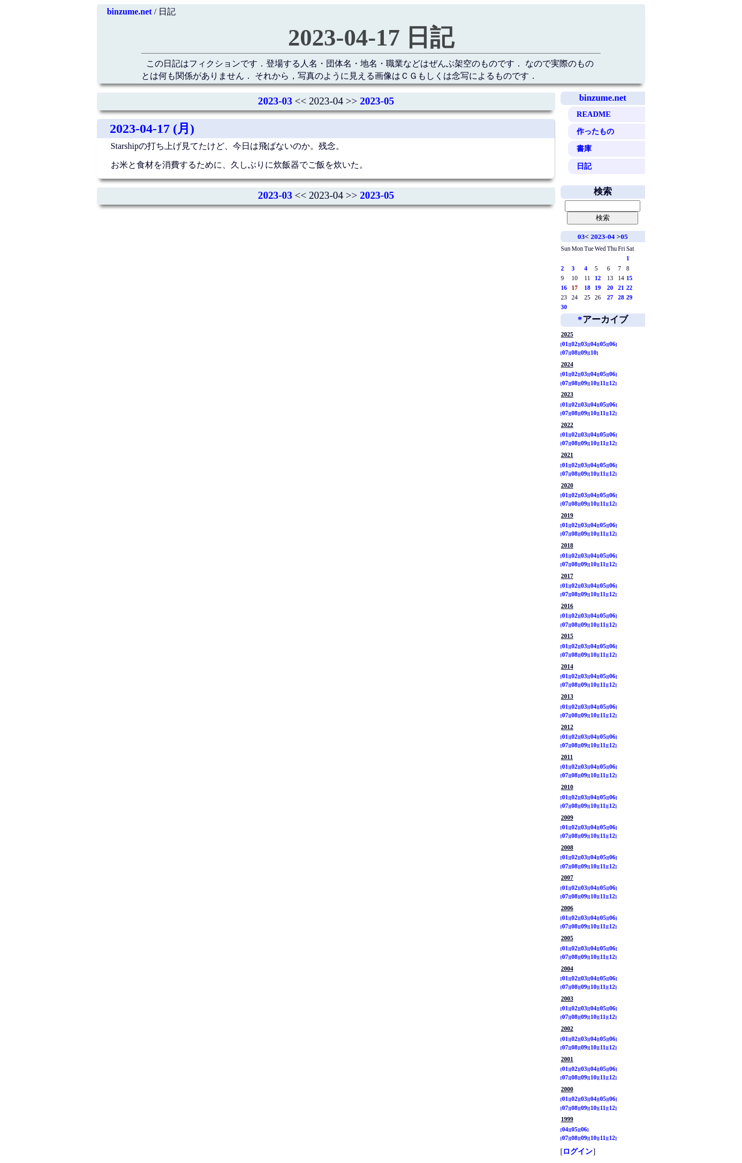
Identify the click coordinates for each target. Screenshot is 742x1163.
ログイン (578, 1151)
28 (621, 297)
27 (610, 297)
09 (584, 352)
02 (574, 344)
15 (629, 278)
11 (602, 383)
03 (581, 236)
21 (621, 287)
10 (593, 352)
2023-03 (275, 101)
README (594, 114)
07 (565, 352)
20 (610, 287)
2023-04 (602, 236)
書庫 (584, 148)
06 (612, 344)
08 (574, 352)
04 (593, 344)
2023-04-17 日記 (371, 37)
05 (623, 236)
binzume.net (129, 11)
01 (565, 344)
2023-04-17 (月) (152, 129)
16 (564, 287)
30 (564, 307)
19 (598, 287)
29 (629, 297)
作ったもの (595, 131)
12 (598, 278)
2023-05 (377, 101)
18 (587, 287)
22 (629, 287)
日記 (584, 166)
